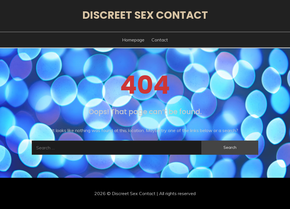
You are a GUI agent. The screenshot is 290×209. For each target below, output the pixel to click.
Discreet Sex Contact (145, 15)
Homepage (133, 40)
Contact (160, 40)
